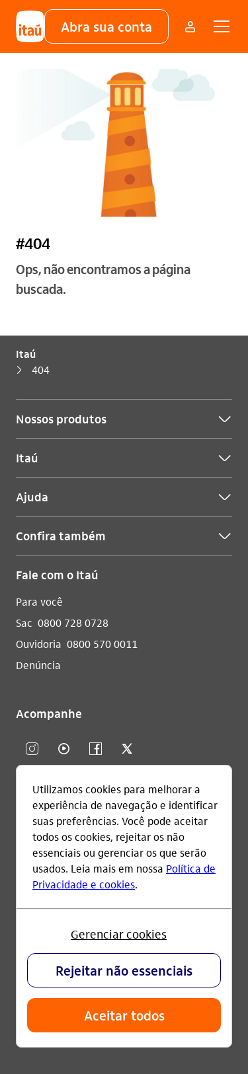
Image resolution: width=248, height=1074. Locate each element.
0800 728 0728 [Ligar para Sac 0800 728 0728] (73, 622)
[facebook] (95, 749)
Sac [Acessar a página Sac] (24, 622)
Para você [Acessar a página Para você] (39, 601)
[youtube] (63, 749)
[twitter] (127, 749)
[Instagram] (32, 749)
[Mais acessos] (190, 26)
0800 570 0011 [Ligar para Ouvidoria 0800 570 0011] (102, 644)
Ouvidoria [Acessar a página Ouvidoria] (39, 644)
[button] (106, 26)
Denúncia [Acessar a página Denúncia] (38, 665)
